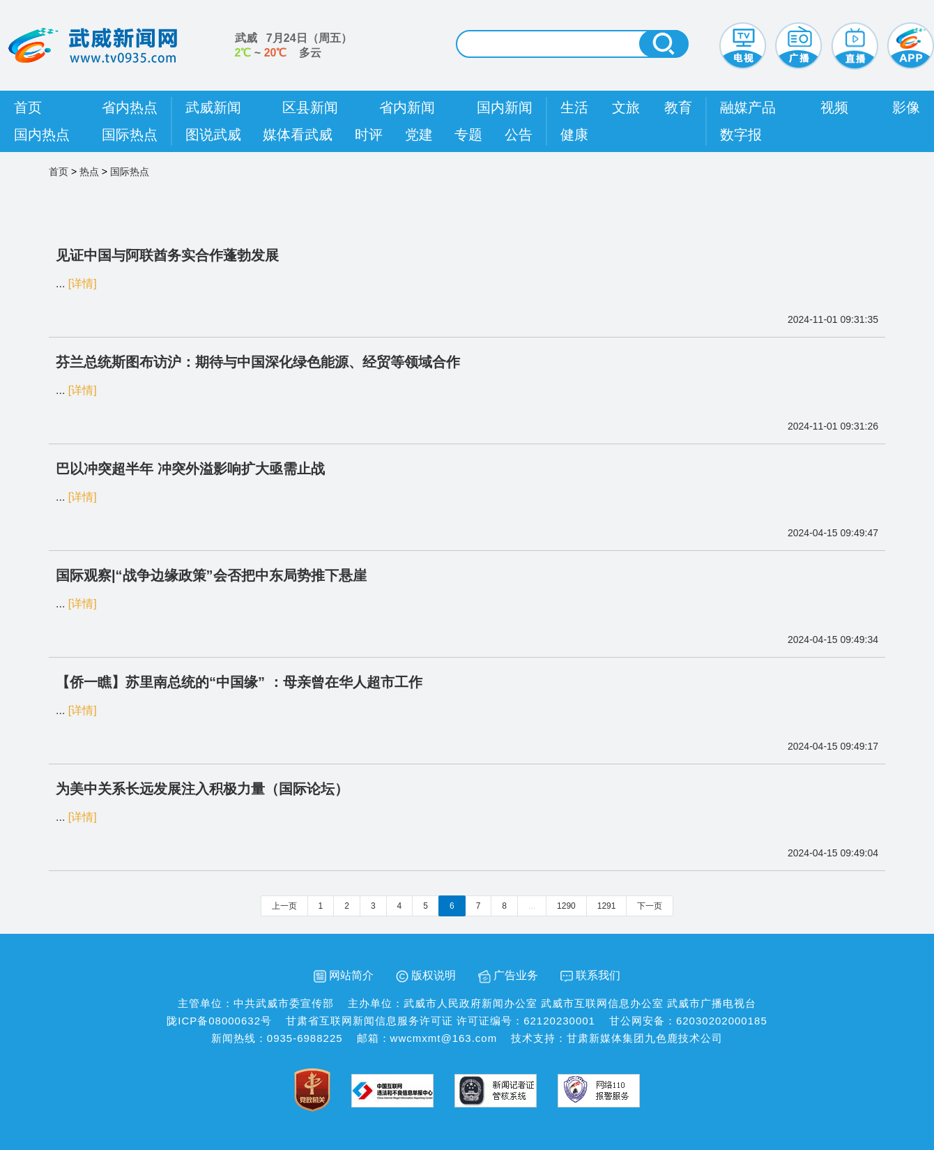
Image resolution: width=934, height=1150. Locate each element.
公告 (519, 134)
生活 (574, 107)
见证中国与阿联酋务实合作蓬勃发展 (167, 255)
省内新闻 (407, 107)
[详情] (82, 283)
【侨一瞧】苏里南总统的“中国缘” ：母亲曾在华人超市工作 (239, 682)
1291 (606, 906)
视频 (834, 107)
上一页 (284, 906)
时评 (369, 134)
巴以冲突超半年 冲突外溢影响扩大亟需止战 (190, 468)
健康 (574, 134)
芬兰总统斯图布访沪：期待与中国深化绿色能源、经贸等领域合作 (258, 362)
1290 (566, 906)
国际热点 (130, 134)
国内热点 (42, 134)
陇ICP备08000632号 (219, 1021)
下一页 (649, 906)
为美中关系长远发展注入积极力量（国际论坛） (202, 788)
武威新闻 (213, 107)
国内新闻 (505, 107)
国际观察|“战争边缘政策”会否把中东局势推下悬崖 (211, 575)
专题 (468, 134)
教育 (678, 107)
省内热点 (130, 107)
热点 (89, 171)
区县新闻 (310, 107)
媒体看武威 (297, 134)
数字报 (741, 134)
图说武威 (213, 134)
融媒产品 (748, 107)
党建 (419, 134)
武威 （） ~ (293, 45)
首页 (28, 107)
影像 (906, 107)
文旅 (626, 107)
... (531, 906)
